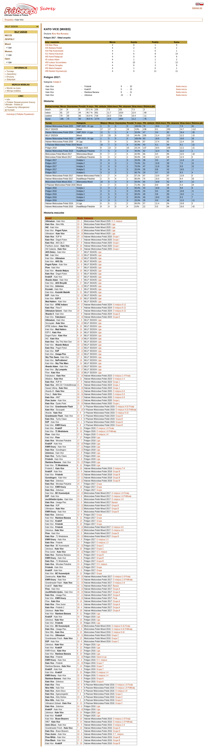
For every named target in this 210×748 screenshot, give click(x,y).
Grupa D (116, 728)
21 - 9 (79, 385)
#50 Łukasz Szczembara (55, 62)
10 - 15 (80, 530)
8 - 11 (79, 428)
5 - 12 (79, 648)
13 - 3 (79, 499)
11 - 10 (80, 410)
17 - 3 (79, 240)
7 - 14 (79, 363)
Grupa (99, 484)
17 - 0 (79, 456)
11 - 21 (80, 391)
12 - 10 (80, 709)
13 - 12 (80, 481)
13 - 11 (80, 255)
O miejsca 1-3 (102, 539)
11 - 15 (80, 230)
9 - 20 (79, 298)
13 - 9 (79, 224)
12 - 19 (80, 317)
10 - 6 (79, 416)
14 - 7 (79, 268)
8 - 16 (79, 468)
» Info (7, 99)
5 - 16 (79, 743)
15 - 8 (79, 227)
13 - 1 (79, 221)
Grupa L (116, 400)
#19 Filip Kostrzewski (54, 51)
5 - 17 (79, 283)
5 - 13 (79, 521)
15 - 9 (79, 302)
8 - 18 (79, 611)
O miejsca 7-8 (119, 468)
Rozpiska (9, 20)
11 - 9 (79, 264)
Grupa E (116, 314)
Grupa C (100, 546)
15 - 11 (80, 567)
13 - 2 (79, 697)
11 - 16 (80, 376)
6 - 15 (79, 326)
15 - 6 (79, 675)
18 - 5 (79, 342)
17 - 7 (79, 252)
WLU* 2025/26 (20, 32)
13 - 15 (80, 475)
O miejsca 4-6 (118, 527)
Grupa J (116, 382)
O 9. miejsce (102, 564)
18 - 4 (79, 607)
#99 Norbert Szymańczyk (56, 71)
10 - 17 (80, 369)
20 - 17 (80, 397)
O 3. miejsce (117, 221)
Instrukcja (10, 114)
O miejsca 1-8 (102, 434)
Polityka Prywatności (25, 114)
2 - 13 (79, 407)
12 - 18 (80, 388)
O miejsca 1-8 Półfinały (106, 431)
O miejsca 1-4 (119, 379)
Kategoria (88, 218)
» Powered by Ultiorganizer (17, 107)
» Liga (9, 47)
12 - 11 (80, 295)
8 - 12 (79, 465)
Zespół (48, 218)
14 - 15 (80, 234)
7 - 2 (79, 700)
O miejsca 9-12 (119, 305)
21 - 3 (79, 737)
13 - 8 (79, 459)
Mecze (8, 35)
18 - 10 (80, 592)
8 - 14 (79, 336)
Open (7, 59)
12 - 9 (79, 533)
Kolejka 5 (57, 82)
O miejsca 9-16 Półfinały (126, 410)
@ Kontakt (9, 110)
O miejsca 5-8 (119, 391)
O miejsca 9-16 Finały (125, 407)
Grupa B (119, 416)
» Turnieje (9, 71)
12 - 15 (80, 598)
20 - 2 (79, 311)
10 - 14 (80, 527)
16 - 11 (80, 366)
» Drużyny (9, 77)
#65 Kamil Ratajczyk (54, 57)
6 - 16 (79, 360)
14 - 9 (79, 539)
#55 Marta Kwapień (53, 68)
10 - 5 (79, 419)
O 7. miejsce (118, 734)
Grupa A (116, 589)
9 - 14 (79, 332)
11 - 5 (79, 570)
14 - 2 (79, 682)
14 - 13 (80, 400)
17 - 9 (79, 382)
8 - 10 (79, 654)
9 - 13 (79, 722)
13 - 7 (79, 731)
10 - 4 (79, 490)
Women (8, 51)
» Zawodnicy (10, 74)
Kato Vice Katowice (60, 34)
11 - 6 (79, 274)
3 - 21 (79, 292)
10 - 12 (80, 345)
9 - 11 (79, 379)
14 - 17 (80, 305)
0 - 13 (79, 703)
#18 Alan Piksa (51, 45)
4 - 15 (79, 549)
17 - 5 (79, 740)
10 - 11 (80, 354)
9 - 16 (79, 329)
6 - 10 (79, 632)
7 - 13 (79, 666)
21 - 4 (79, 280)
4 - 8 (79, 425)
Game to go (102, 657)
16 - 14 (80, 589)
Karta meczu (181, 86)
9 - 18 (79, 261)
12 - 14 (80, 339)
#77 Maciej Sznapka (54, 65)
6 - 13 (79, 651)
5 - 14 (79, 487)
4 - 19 (79, 249)
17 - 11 (80, 447)
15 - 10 (80, 403)
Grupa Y (100, 663)
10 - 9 (79, 685)
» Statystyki (10, 79)
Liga (113, 224)
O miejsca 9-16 (122, 413)
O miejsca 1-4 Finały (121, 376)
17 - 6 (79, 357)
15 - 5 (79, 561)
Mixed (8, 44)
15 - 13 (80, 237)
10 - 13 (80, 351)
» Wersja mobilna (13, 91)
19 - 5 (79, 289)
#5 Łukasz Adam (52, 60)
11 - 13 (80, 323)
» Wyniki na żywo (13, 88)
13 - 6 (79, 512)
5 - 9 (79, 413)
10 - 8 (79, 660)
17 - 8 (79, 243)
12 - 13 (80, 493)
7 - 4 (79, 694)
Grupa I (116, 237)
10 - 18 (80, 394)
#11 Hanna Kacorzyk (54, 54)
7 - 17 (79, 437)
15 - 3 (79, 555)
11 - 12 (80, 258)
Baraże (115, 502)
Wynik (80, 218)
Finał (115, 598)
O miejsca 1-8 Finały (105, 428)
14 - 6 (79, 706)
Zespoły (9, 39)
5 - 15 (79, 672)
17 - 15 (80, 580)
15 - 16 (80, 373)
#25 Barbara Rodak (53, 48)
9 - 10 (79, 246)
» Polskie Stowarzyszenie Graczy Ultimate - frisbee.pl (20, 103)
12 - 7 (79, 277)
